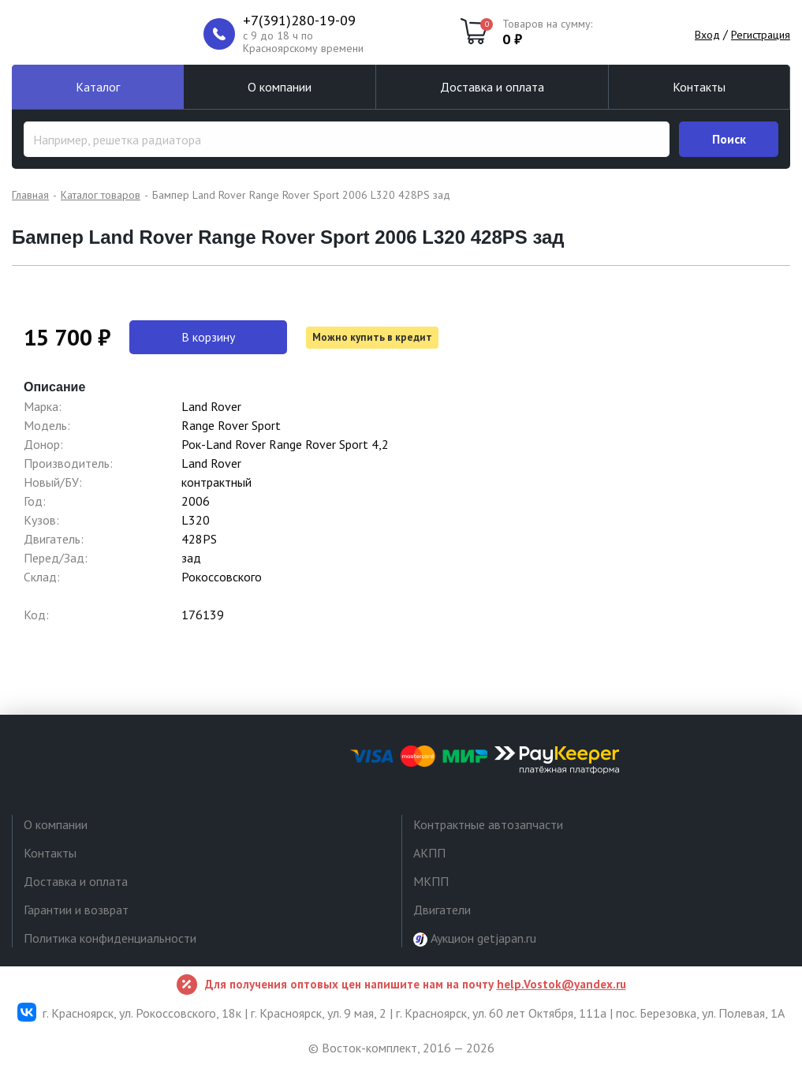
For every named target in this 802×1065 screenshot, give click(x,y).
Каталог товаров (100, 195)
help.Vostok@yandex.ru (561, 984)
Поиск (729, 139)
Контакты (699, 87)
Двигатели (442, 909)
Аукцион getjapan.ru (474, 938)
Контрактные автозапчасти (488, 824)
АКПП (429, 853)
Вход (707, 35)
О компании (279, 87)
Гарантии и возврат (76, 909)
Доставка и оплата (492, 87)
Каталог (98, 87)
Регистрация (760, 35)
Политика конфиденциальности (110, 938)
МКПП (431, 881)
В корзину (208, 337)
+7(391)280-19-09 (299, 20)
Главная (30, 195)
